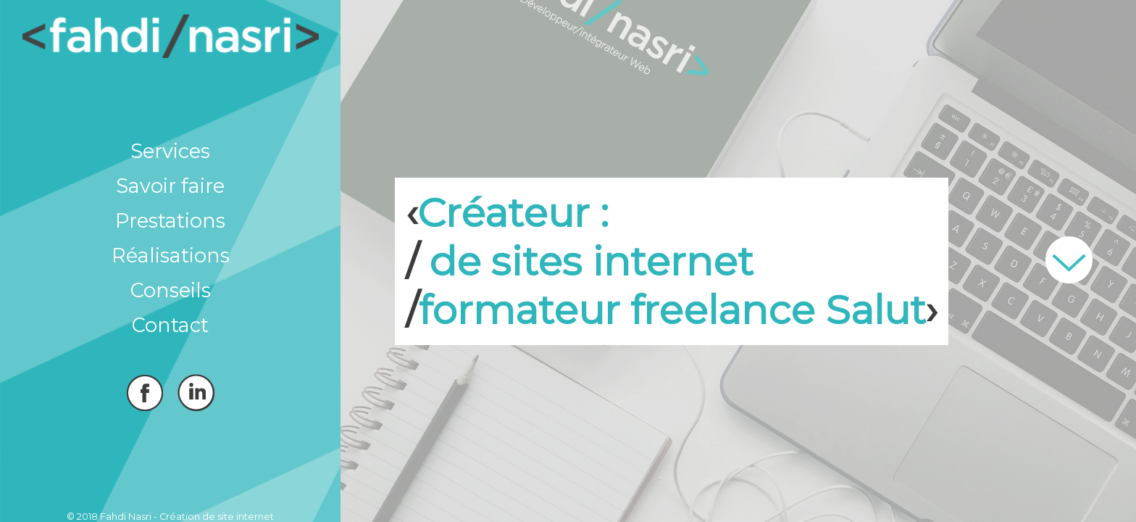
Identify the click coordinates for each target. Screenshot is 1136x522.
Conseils (170, 290)
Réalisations (171, 256)
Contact (170, 325)
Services (170, 151)
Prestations (170, 221)
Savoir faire (170, 186)
